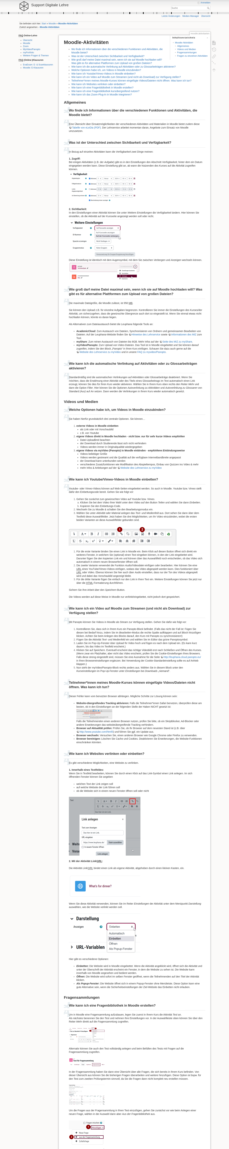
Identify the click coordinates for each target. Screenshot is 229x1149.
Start (44, 23)
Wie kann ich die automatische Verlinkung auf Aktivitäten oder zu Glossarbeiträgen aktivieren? (123, 66)
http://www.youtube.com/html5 (96, 731)
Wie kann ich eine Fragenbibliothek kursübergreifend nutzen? (105, 91)
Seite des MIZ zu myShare (177, 341)
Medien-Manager (190, 16)
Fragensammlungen (187, 52)
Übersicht (205, 16)
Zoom (26, 46)
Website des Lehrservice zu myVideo (100, 352)
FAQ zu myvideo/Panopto (151, 352)
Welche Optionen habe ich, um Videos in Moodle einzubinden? (106, 70)
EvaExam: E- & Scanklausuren (38, 64)
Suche (208, 8)
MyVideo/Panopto (31, 49)
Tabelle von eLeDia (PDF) (86, 127)
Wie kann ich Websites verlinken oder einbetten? (98, 84)
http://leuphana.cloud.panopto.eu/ (182, 657)
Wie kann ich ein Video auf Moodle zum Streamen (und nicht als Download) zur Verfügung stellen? (126, 77)
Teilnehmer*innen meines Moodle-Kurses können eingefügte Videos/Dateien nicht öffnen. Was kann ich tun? (131, 80)
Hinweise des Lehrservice (146, 334)
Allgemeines (183, 46)
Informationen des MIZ (183, 334)
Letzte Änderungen (171, 16)
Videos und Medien (186, 49)
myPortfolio (28, 52)
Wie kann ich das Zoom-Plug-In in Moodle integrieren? (101, 94)
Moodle (52, 23)
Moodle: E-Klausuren (33, 67)
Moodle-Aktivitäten (68, 23)
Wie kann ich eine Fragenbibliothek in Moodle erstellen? (102, 87)
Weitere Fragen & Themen (36, 55)
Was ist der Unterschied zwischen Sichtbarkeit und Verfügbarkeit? (107, 56)
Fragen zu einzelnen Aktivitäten (192, 56)
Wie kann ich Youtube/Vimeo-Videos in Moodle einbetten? (103, 73)
